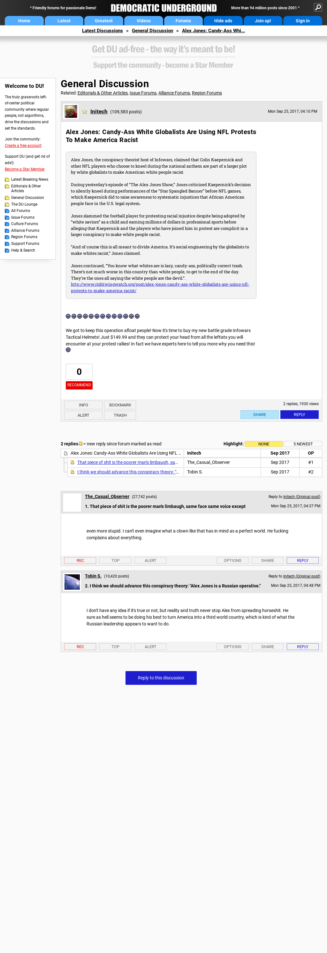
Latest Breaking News (29, 179)
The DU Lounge (24, 204)
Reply (299, 414)
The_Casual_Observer (107, 496)
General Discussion (152, 31)
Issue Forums (22, 217)
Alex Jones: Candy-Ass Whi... (213, 31)
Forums (183, 20)
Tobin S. (93, 576)
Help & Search (23, 250)
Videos (144, 20)
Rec (80, 560)
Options (232, 560)
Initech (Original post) (301, 497)
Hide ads (223, 20)
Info (83, 405)
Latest (64, 20)
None (263, 444)
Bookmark (120, 405)
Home (24, 20)
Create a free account (23, 145)
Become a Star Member (25, 169)
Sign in (303, 20)
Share (259, 414)
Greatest (104, 20)
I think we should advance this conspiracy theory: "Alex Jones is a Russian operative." (160, 471)
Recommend (79, 385)
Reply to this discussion (161, 677)
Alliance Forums (25, 230)
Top (115, 560)
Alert (83, 415)
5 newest (303, 444)
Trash (120, 415)
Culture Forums (24, 224)
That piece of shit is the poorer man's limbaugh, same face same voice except (152, 462)
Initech (99, 111)
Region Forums (24, 237)
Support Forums (25, 243)
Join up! (263, 20)
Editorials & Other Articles (26, 188)
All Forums (20, 210)
